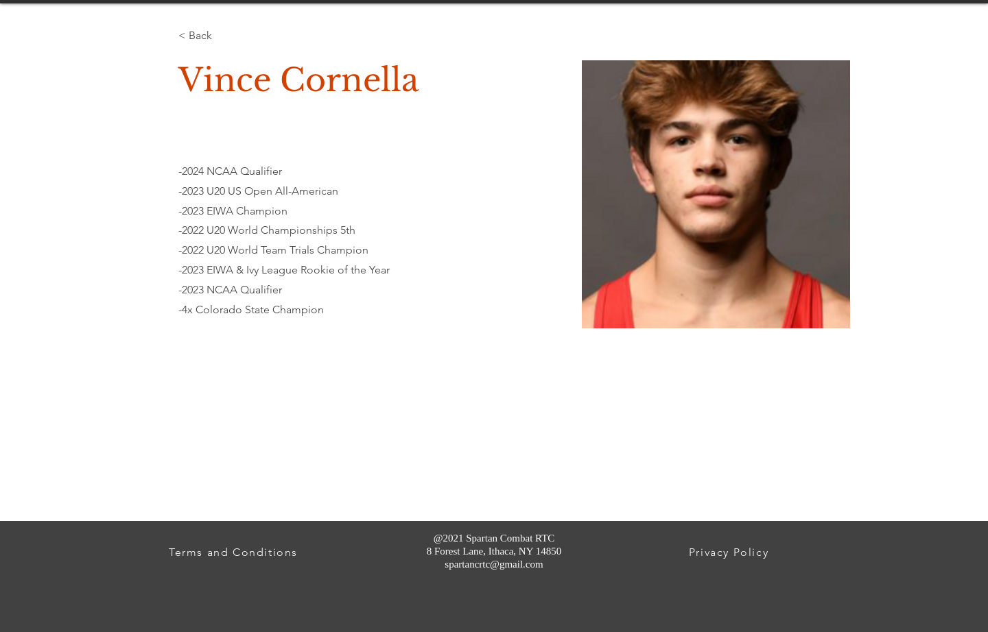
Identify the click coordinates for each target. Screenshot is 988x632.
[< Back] (205, 35)
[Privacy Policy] (730, 552)
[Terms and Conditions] (234, 552)
